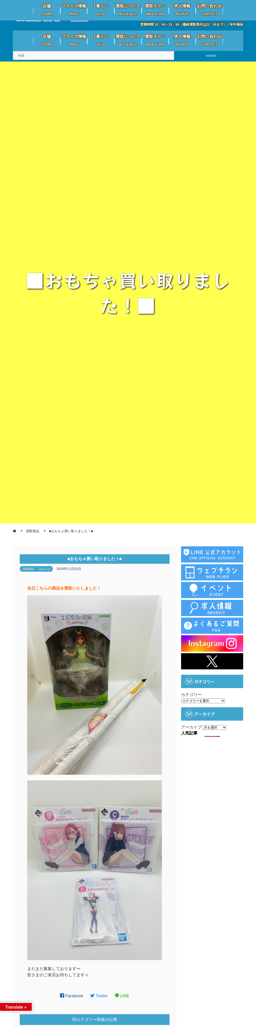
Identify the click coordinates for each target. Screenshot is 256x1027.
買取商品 (28, 568)
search (211, 55)
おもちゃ (44, 568)
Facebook (71, 996)
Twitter (99, 996)
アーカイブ (191, 727)
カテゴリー (191, 694)
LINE (122, 996)
